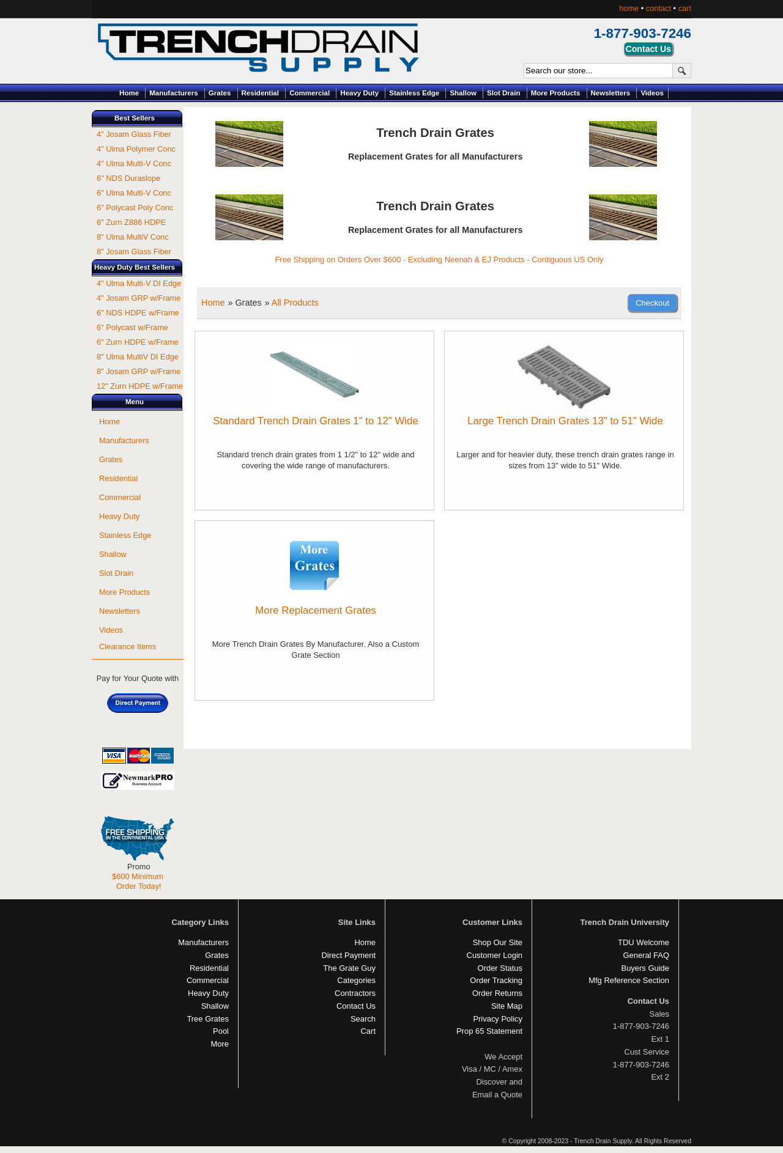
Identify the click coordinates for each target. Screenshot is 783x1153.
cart (684, 8)
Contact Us (356, 1006)
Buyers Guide (645, 968)
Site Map (506, 1006)
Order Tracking (496, 980)
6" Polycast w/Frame (132, 327)
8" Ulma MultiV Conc (133, 236)
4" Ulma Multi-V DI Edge (139, 283)
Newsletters (611, 93)
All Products (295, 303)
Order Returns (497, 993)
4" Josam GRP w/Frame (138, 298)
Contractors (355, 993)
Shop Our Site (497, 942)
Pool (221, 1031)
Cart (368, 1031)
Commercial (309, 93)
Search (363, 1018)
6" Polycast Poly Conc (135, 207)
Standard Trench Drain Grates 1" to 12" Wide (315, 421)
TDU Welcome (643, 942)
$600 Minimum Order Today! (137, 881)
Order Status (500, 968)
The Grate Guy (349, 968)
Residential (260, 93)
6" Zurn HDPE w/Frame (138, 342)
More (219, 1043)
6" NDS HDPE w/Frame (138, 312)
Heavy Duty (359, 93)
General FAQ (646, 955)
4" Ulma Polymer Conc (136, 148)
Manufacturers (173, 93)
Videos (652, 93)
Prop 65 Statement (489, 1031)
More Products (556, 93)
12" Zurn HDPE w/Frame (140, 386)
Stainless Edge (414, 93)
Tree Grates (208, 1018)
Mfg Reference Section (628, 980)
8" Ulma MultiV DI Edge (138, 356)
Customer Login (494, 955)
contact (658, 8)
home (629, 8)
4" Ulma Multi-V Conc (134, 163)
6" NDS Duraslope (128, 178)
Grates (220, 93)
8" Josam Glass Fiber (134, 251)
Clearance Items (127, 646)
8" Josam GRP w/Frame (138, 371)
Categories (356, 980)
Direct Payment (348, 955)
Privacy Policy (497, 1018)
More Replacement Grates (315, 610)
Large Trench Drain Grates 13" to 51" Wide (565, 421)
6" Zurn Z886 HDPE (131, 222)
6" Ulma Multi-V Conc (134, 192)
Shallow (463, 93)
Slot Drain (503, 93)
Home (129, 93)
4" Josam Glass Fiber (134, 134)
